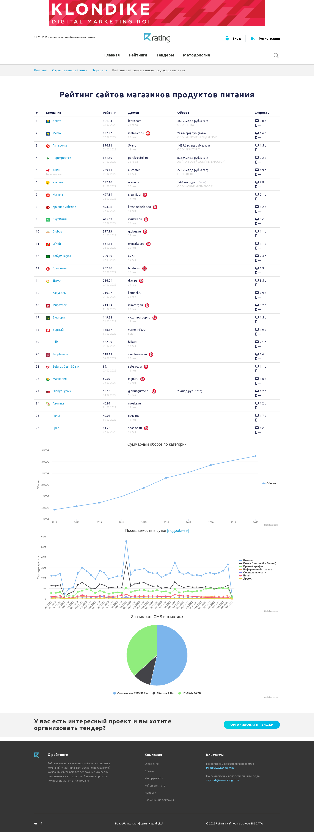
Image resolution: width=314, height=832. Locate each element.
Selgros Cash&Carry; (66, 371)
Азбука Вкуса (62, 260)
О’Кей (57, 248)
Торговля (99, 74)
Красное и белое (64, 211)
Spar (56, 432)
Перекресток (62, 162)
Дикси (57, 285)
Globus (57, 235)
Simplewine (60, 358)
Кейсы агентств (155, 785)
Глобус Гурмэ (62, 395)
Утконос (58, 186)
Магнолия (60, 383)
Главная (112, 58)
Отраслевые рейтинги (69, 74)
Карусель (59, 297)
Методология (196, 58)
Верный (58, 334)
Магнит (58, 199)
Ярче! (56, 420)
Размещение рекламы (159, 799)
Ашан (56, 174)
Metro (57, 137)
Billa (55, 346)
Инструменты (154, 778)
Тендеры (165, 58)
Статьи (149, 771)
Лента (57, 125)
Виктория (59, 321)
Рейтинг (40, 74)
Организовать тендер (251, 729)
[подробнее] (178, 535)
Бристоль (60, 272)
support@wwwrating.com (222, 780)
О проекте (152, 763)
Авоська (58, 407)
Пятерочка (60, 149)
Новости (150, 792)
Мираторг (60, 309)
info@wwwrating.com (220, 767)
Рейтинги (138, 58)
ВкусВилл (60, 223)
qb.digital (157, 823)
